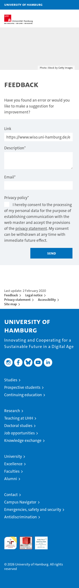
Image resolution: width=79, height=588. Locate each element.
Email (10, 177)
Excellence (13, 463)
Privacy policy (16, 197)
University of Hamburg (23, 4)
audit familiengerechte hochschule (10, 543)
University (13, 456)
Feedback (11, 295)
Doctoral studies (18, 425)
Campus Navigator (20, 502)
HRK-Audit (39, 541)
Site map (10, 304)
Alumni (10, 478)
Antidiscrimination (20, 517)
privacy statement (31, 228)
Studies (10, 380)
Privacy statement (17, 299)
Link (7, 128)
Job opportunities (19, 433)
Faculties (12, 471)
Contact (11, 494)
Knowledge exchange (23, 440)
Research (12, 410)
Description (15, 148)
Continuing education (23, 394)
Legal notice (34, 295)
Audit (24, 539)
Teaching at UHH (18, 418)
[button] (62, 5)
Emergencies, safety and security (32, 509)
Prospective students (22, 387)
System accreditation (56, 541)
